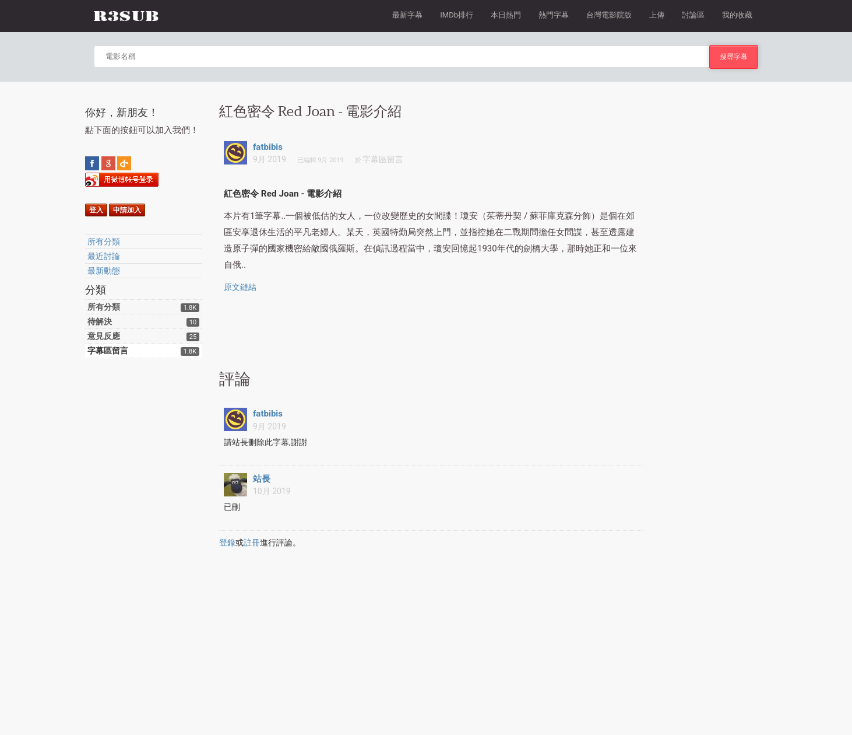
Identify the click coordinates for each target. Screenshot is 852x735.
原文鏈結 (240, 287)
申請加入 (127, 210)
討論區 (693, 14)
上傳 (656, 14)
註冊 (252, 542)
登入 (96, 210)
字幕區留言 (107, 350)
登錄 (227, 542)
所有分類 (103, 241)
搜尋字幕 (734, 56)
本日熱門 (506, 14)
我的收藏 (737, 14)
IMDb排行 (456, 14)
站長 (261, 479)
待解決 (99, 321)
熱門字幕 (553, 14)
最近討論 (103, 256)
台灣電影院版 (609, 14)
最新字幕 (407, 14)
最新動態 (103, 270)
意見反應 (103, 336)
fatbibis (268, 147)
